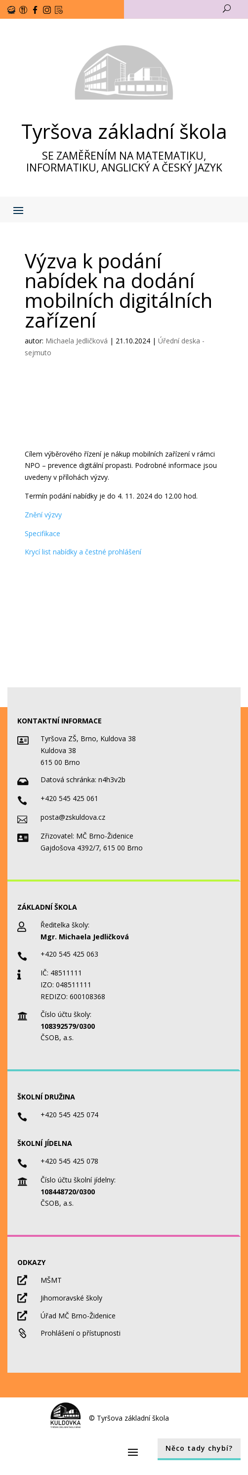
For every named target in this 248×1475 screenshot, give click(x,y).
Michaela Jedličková (76, 340)
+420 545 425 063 (69, 954)
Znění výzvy (43, 514)
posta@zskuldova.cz (73, 817)
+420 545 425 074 (69, 1114)
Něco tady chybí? (199, 1448)
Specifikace (42, 533)
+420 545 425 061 (69, 798)
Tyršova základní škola (124, 131)
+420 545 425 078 (69, 1161)
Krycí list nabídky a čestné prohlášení (83, 551)
